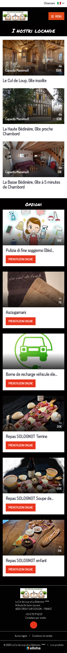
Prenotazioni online (20, 259)
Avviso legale (21, 635)
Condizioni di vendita (42, 635)
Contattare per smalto (33, 617)
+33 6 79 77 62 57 (31, 614)
